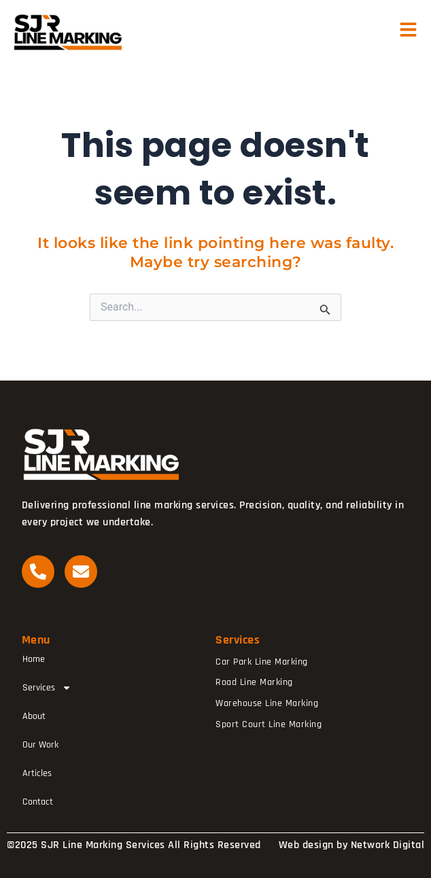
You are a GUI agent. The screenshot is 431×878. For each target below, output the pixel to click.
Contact (37, 802)
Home (33, 659)
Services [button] (46, 687)
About (34, 716)
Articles (37, 773)
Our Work (40, 745)
